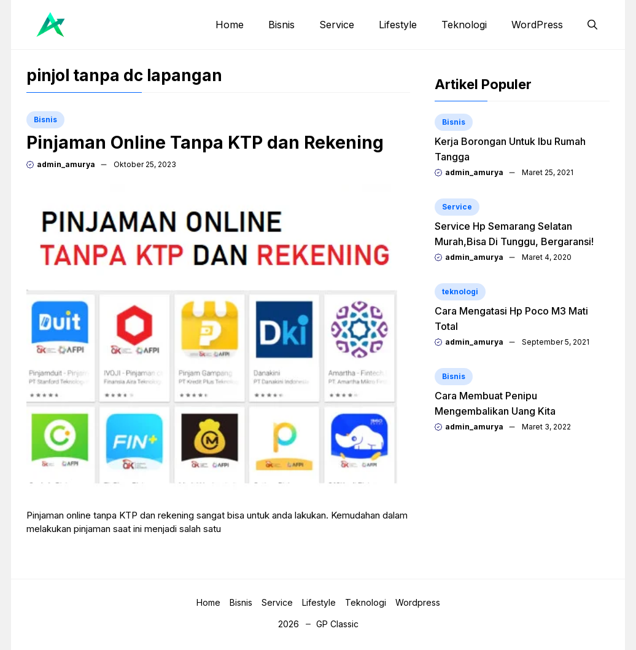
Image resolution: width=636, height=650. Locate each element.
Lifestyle (398, 24)
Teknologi (464, 24)
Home (229, 24)
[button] (592, 24)
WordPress (537, 24)
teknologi (460, 291)
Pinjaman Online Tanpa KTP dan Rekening (205, 142)
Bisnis (281, 24)
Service (336, 24)
